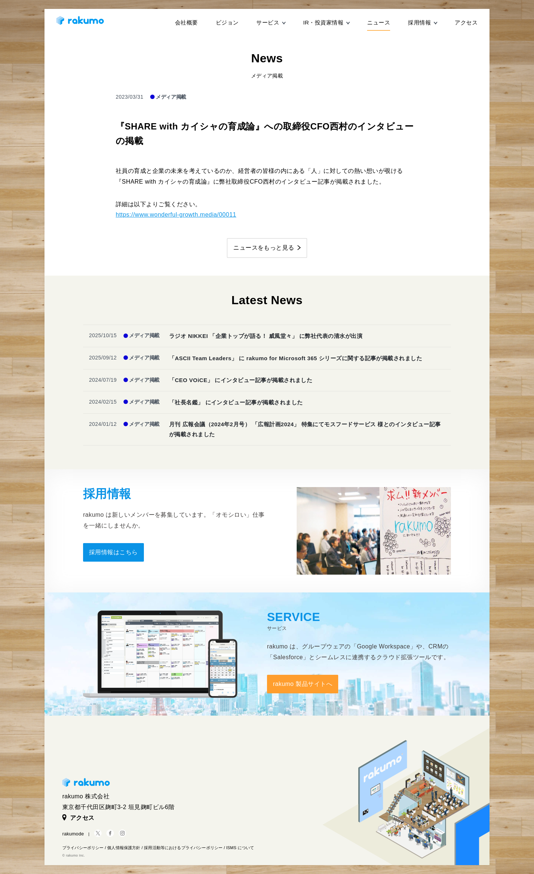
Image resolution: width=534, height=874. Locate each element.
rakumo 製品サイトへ (302, 684)
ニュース (378, 22)
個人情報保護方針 (123, 847)
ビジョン (227, 22)
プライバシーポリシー (83, 847)
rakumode (73, 834)
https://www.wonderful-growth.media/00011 (176, 214)
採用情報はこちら (113, 552)
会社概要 (186, 22)
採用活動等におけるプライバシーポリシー (183, 847)
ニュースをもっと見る (263, 247)
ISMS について (240, 847)
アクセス (466, 22)
